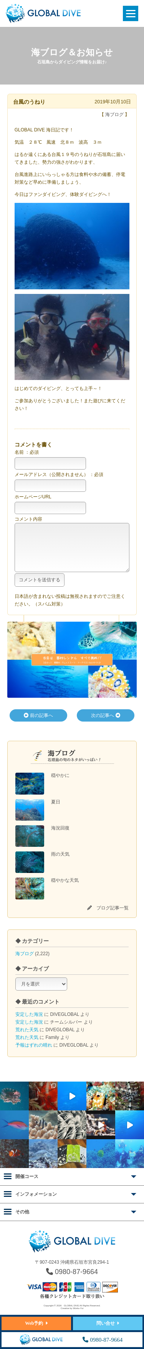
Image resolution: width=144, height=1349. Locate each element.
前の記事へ (38, 723)
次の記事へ (105, 723)
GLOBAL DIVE (71, 1306)
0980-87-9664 (72, 1272)
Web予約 (34, 1323)
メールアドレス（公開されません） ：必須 (59, 474)
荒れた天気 (26, 1037)
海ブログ (24, 961)
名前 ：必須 (27, 452)
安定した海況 (29, 1022)
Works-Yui (78, 1309)
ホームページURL (33, 496)
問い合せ (105, 1323)
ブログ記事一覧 (112, 915)
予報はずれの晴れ (33, 1052)
